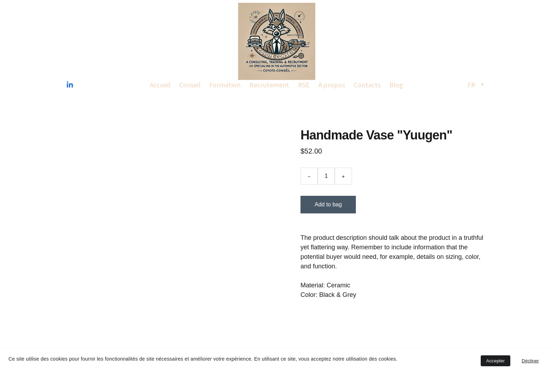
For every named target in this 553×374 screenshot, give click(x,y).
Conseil (189, 84)
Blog (396, 84)
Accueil (160, 84)
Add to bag (328, 204)
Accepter (495, 360)
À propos (331, 84)
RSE (304, 84)
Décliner (530, 360)
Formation (225, 84)
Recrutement (269, 84)
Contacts (367, 84)
